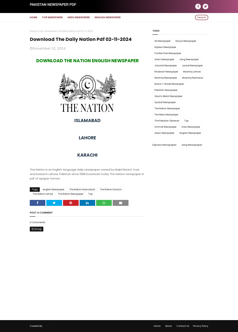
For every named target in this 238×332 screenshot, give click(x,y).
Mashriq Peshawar (192, 77)
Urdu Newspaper (190, 126)
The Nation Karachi (111, 189)
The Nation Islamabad (82, 189)
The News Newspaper (166, 114)
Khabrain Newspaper (166, 71)
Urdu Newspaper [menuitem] (78, 17)
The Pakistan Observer (167, 120)
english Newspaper (53, 189)
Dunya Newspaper (186, 41)
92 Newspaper (163, 41)
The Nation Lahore (43, 193)
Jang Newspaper (189, 59)
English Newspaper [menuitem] (108, 17)
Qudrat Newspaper (165, 102)
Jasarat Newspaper (166, 65)
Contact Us (182, 326)
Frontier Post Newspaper (168, 53)
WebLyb (47, 326)
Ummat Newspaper (165, 126)
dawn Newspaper (164, 133)
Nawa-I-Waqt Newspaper (169, 83)
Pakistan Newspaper (166, 90)
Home (33, 31)
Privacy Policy (200, 326)
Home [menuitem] (33, 17)
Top (41, 31)
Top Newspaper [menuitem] (52, 17)
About (168, 326)
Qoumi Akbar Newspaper (168, 96)
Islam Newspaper (164, 59)
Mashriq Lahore (192, 71)
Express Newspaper (165, 47)
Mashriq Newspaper (166, 77)
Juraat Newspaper (192, 65)
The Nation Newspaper (70, 193)
